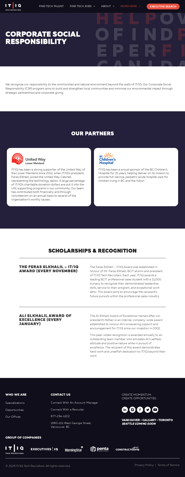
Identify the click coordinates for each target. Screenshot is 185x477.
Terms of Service (169, 465)
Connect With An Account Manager (74, 403)
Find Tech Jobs (81, 6)
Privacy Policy (144, 465)
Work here (129, 6)
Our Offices (13, 417)
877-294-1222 (60, 416)
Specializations (15, 403)
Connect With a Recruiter (67, 409)
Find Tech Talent (51, 6)
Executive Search (163, 6)
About (106, 6)
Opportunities (14, 410)
